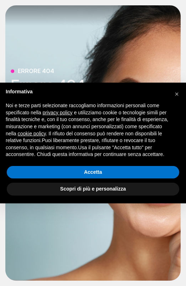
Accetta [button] (93, 172)
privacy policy (58, 112)
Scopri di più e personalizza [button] (93, 189)
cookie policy (31, 133)
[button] (176, 94)
